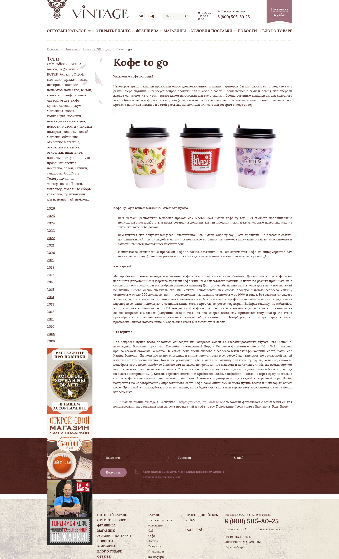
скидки (81, 168)
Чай (150, 531)
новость (69, 132)
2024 (51, 223)
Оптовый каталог (66, 31)
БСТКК (52, 74)
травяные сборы (78, 189)
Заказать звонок (233, 11)
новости (54, 126)
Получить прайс (236, 529)
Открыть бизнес (113, 31)
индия (81, 79)
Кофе (152, 536)
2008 (51, 341)
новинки (74, 116)
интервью (55, 85)
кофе (75, 100)
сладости (54, 173)
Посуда (153, 541)
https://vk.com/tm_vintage (199, 402)
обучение (70, 137)
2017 (50, 275)
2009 (51, 334)
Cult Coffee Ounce (62, 64)
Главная (53, 49)
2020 (51, 253)
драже (69, 79)
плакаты (54, 158)
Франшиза (147, 31)
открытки (55, 152)
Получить (113, 472)
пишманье (73, 152)
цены (61, 199)
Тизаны (77, 184)
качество (71, 90)
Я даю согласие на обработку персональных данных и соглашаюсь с (183, 474)
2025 (51, 216)
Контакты (106, 546)
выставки (55, 79)
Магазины (175, 31)
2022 (51, 238)
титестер (54, 189)
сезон (68, 168)
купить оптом (58, 106)
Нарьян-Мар (233, 547)
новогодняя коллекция (66, 121)
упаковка (54, 194)
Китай (86, 90)
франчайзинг (75, 194)
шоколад (82, 199)
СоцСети (71, 173)
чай (70, 199)
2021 (50, 245)
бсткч (65, 74)
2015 (50, 290)
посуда (84, 158)
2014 (50, 297)
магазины (55, 111)
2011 (50, 319)
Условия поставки (211, 31)
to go (63, 69)
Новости (247, 31)
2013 (50, 304)
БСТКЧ (77, 74)
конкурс (54, 95)
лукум (76, 106)
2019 (50, 260)
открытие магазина (63, 142)
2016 (50, 282)
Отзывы (104, 557)
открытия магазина (63, 147)
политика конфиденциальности (162, 476)
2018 (50, 267)
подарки (70, 158)
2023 (51, 231)
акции (73, 69)
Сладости (154, 546)
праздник (55, 163)
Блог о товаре (277, 31)
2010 (50, 326)
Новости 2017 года (96, 49)
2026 (51, 208)
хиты (51, 199)
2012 (50, 312)
